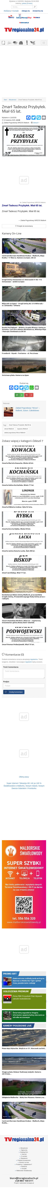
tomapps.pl (30, 1183)
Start (5, 99)
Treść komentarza (10, 667)
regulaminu (34, 659)
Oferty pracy (24, 777)
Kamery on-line (23, 1162)
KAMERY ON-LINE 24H (32, 42)
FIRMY (9, 42)
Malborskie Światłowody (23, 1171)
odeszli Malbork (9, 429)
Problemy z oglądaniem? (23, 1164)
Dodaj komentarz (13, 692)
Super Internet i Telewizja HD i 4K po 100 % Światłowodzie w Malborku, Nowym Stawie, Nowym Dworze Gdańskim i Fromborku (24, 785)
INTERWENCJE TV (26, 42)
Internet (23, 1154)
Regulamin (23, 1158)
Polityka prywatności (23, 1160)
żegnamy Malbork (22, 429)
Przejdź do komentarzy (24, 226)
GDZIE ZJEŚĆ (15, 42)
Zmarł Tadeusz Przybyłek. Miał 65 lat (20, 425)
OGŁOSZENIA (3, 42)
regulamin (28, 662)
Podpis (6, 682)
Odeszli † (36, 123)
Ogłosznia (23, 1150)
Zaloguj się (26, 11)
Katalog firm (23, 1152)
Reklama (7, 11)
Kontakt (16, 11)
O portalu (23, 1156)
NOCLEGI (20, 42)
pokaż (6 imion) (27, 3)
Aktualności (12, 99)
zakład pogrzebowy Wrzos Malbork (14, 432)
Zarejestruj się (38, 11)
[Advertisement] (24, 72)
